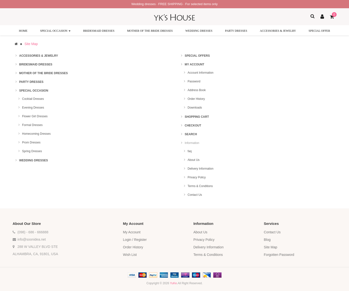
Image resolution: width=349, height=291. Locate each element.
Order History (196, 99)
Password (194, 81)
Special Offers (197, 55)
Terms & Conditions (200, 186)
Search (191, 134)
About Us (193, 160)
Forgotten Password (279, 255)
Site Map (31, 44)
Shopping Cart (197, 116)
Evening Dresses (33, 107)
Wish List (130, 255)
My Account (194, 64)
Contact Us (195, 195)
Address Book (197, 90)
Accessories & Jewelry (38, 55)
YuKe (173, 283)
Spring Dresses (32, 151)
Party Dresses (31, 82)
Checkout (193, 125)
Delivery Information (201, 168)
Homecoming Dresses (36, 133)
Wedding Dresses (33, 160)
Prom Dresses (31, 142)
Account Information (201, 72)
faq (190, 151)
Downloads (195, 107)
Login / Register (135, 240)
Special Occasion (33, 90)
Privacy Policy (197, 177)
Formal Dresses (32, 125)
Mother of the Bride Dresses (43, 73)
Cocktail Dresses (33, 99)
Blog (267, 240)
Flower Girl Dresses (35, 116)
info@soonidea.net (31, 239)
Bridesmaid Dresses (35, 64)
